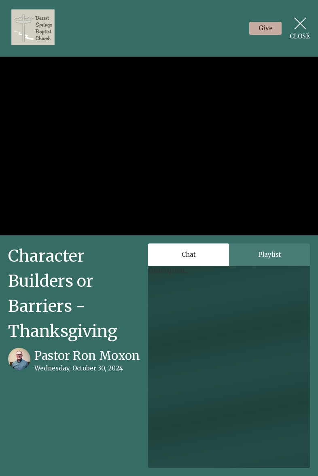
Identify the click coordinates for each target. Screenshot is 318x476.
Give (266, 28)
